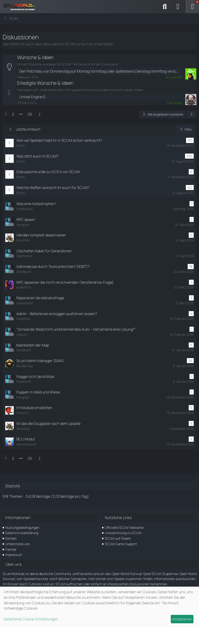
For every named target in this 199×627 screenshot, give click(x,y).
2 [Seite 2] (13, 114)
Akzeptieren (182, 618)
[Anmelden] (178, 6)
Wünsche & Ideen (35, 57)
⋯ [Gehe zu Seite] (21, 114)
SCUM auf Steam (118, 538)
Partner (10, 549)
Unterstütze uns (17, 544)
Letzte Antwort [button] (28, 129)
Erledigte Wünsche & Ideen (45, 83)
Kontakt (11, 538)
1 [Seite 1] (6, 114)
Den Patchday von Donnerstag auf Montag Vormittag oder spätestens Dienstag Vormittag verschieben (100, 71)
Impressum (13, 554)
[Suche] (164, 6)
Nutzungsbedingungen (22, 527)
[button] (191, 114)
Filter (185, 129)
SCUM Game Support (121, 544)
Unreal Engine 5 (32, 96)
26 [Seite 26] (29, 114)
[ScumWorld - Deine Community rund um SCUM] (21, 6)
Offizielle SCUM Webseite (124, 527)
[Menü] (192, 6)
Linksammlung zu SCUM (123, 532)
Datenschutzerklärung (21, 532)
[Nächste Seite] (39, 114)
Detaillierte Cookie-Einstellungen (31, 618)
